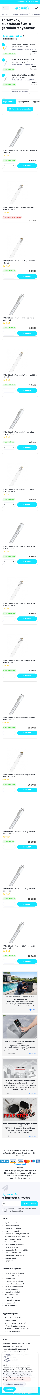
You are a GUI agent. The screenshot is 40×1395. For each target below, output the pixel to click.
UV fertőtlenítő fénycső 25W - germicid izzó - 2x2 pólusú (19, 604)
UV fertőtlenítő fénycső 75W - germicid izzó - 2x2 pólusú (19, 776)
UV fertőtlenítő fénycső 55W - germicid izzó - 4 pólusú (19, 719)
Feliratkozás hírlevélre (16, 1197)
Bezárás (9, 1389)
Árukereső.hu (20, 1167)
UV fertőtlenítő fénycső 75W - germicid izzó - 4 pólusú (19, 833)
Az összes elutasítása (14, 1384)
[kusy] (9, 165)
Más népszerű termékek (20, 91)
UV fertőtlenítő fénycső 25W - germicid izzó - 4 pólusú (19, 547)
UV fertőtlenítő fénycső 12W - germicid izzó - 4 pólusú (18, 319)
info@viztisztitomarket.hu (15, 1326)
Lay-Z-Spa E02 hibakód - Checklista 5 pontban (20, 1042)
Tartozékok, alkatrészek (20, 14)
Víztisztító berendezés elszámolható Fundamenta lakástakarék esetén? (20, 1082)
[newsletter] (29, 1203)
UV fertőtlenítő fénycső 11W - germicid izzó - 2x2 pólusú (20, 376)
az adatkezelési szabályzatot (23, 1209)
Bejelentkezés (23, 1)
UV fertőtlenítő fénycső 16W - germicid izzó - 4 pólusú (18, 433)
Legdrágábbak (23, 102)
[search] (36, 8)
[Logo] (22, 8)
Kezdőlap (5, 14)
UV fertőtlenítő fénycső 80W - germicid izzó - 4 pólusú (19, 947)
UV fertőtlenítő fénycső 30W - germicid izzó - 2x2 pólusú (19, 662)
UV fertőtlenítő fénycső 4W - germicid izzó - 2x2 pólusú (18, 208)
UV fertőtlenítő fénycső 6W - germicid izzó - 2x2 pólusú (20, 262)
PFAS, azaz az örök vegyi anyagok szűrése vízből (20, 1125)
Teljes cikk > (32, 1010)
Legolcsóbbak (8, 102)
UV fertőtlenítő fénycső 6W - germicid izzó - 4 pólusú (20, 151)
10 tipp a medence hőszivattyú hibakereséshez (20, 998)
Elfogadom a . (20, 1210)
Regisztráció (34, 1)
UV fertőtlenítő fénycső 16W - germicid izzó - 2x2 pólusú (18, 490)
